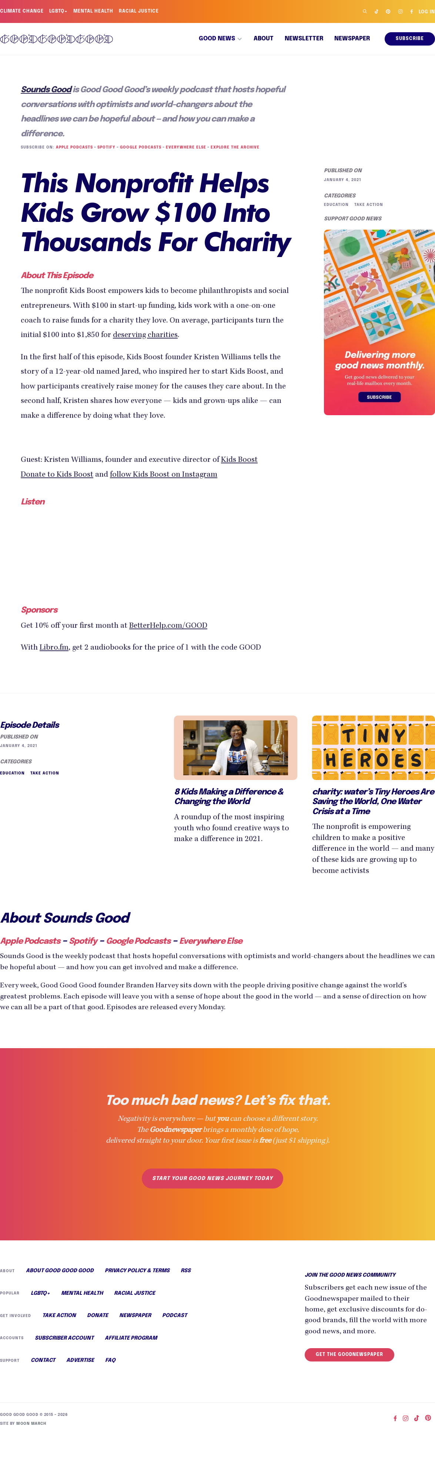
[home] (56, 38)
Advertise (79, 1361)
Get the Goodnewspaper (349, 1353)
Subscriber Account (63, 1338)
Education (336, 205)
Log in (426, 12)
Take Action (368, 205)
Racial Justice (140, 11)
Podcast (172, 1315)
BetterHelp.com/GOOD (175, 625)
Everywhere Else (184, 147)
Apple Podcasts (73, 147)
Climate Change (22, 11)
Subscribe (410, 39)
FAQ (110, 1361)
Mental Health (94, 11)
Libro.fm (53, 647)
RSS (185, 1270)
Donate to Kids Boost (59, 475)
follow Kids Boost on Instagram (171, 475)
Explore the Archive (232, 147)
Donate (96, 1315)
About (264, 39)
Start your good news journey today (212, 1177)
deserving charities (224, 335)
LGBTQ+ (59, 11)
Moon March (30, 1424)
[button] (220, 39)
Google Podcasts (139, 147)
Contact (43, 1361)
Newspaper (352, 39)
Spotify (105, 147)
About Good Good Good (59, 1270)
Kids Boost (249, 460)
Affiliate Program (130, 1338)
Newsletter (304, 39)
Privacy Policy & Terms (136, 1270)
